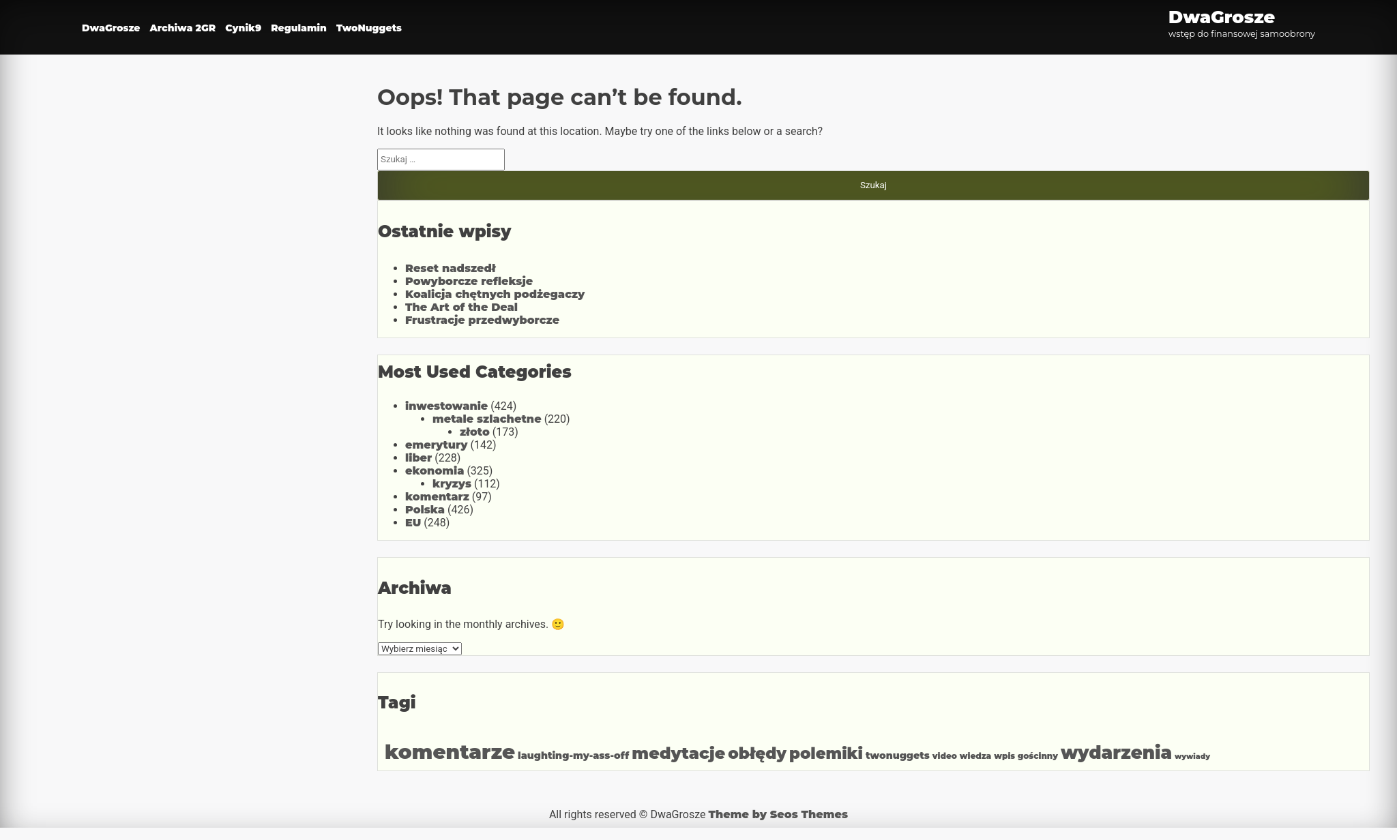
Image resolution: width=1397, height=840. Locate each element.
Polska (425, 509)
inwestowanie (446, 406)
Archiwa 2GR (182, 28)
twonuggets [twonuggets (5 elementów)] (898, 755)
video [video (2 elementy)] (944, 756)
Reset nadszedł (450, 268)
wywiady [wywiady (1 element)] (1192, 756)
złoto (475, 431)
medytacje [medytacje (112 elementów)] (678, 753)
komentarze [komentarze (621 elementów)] (450, 752)
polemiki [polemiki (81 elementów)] (826, 753)
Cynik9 (243, 28)
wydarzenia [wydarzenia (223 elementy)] (1116, 753)
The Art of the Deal (461, 307)
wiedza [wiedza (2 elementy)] (975, 756)
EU (413, 522)
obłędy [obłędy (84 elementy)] (757, 753)
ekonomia (434, 470)
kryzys (451, 483)
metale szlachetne (487, 418)
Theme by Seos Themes (778, 814)
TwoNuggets (369, 28)
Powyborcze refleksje (469, 281)
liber (418, 457)
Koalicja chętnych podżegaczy (495, 294)
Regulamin (299, 28)
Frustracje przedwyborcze (482, 320)
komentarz (437, 496)
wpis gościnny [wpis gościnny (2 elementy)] (1026, 756)
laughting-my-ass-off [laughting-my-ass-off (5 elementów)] (573, 755)
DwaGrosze (111, 28)
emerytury (436, 444)
